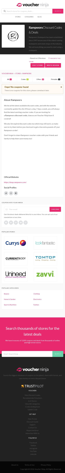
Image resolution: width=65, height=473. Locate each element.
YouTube (33, 451)
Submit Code (32, 410)
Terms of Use (30, 465)
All (9, 79)
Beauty (6, 294)
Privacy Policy (46, 465)
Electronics (37, 299)
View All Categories (32, 404)
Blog (40, 17)
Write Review (53, 65)
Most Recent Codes (32, 395)
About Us (14, 465)
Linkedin (33, 454)
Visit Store (37, 65)
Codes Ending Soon (32, 407)
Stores (18, 17)
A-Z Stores (32, 401)
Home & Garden (9, 299)
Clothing (36, 294)
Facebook (33, 443)
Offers (40, 79)
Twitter (33, 445)
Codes (25, 79)
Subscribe (55, 209)
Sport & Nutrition (10, 305)
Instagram (33, 448)
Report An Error (32, 430)
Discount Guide (32, 422)
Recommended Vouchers (32, 398)
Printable (55, 79)
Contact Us (32, 428)
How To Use (32, 419)
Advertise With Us (32, 433)
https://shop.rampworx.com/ (15, 182)
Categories (29, 17)
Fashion (36, 305)
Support (32, 425)
